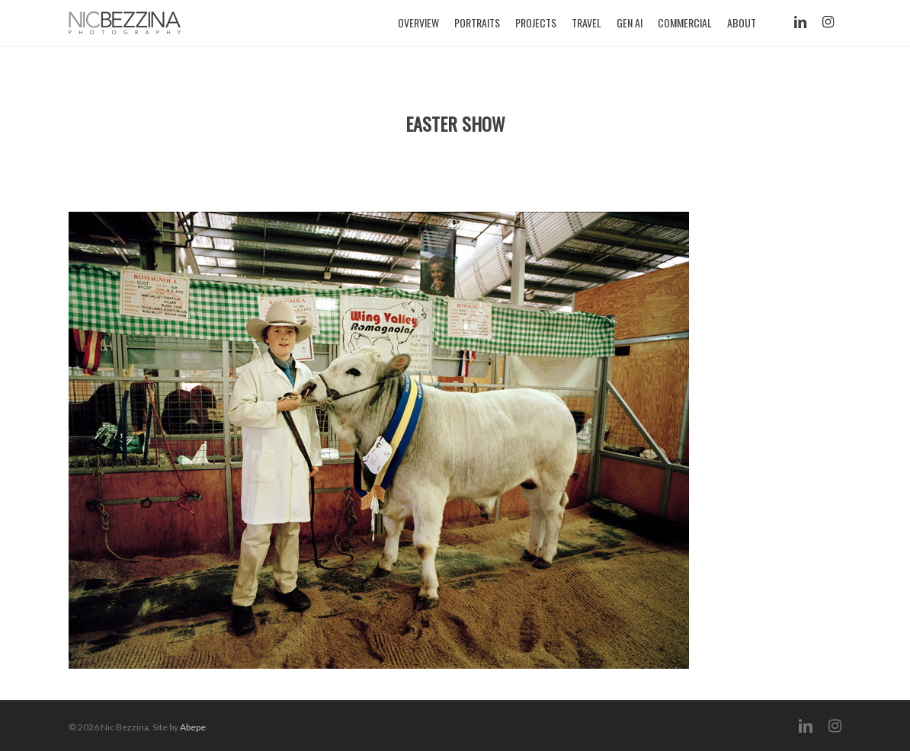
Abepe (193, 727)
